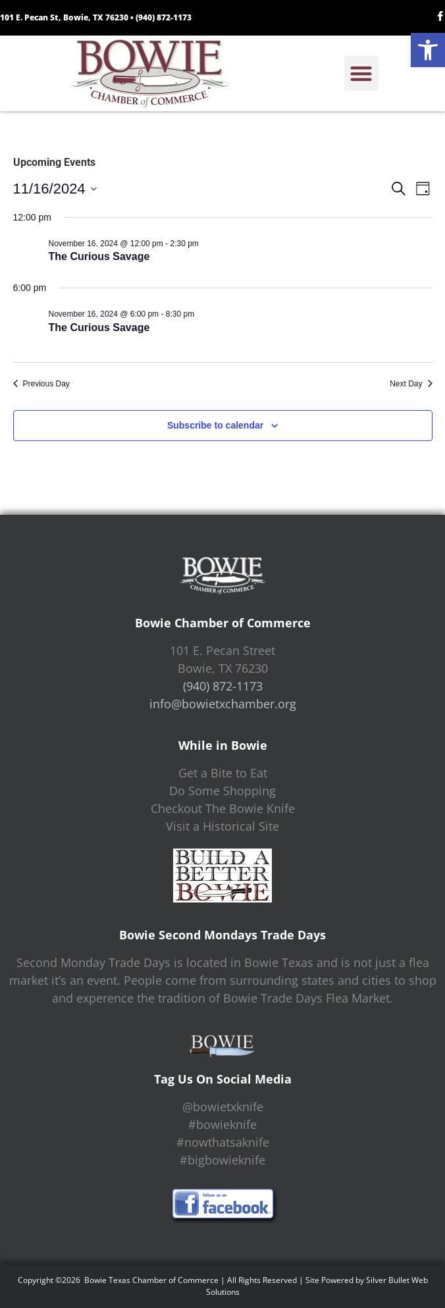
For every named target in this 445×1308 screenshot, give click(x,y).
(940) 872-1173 (164, 17)
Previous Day (41, 383)
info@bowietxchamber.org (222, 704)
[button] (428, 50)
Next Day (411, 383)
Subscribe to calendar (215, 425)
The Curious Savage (99, 256)
